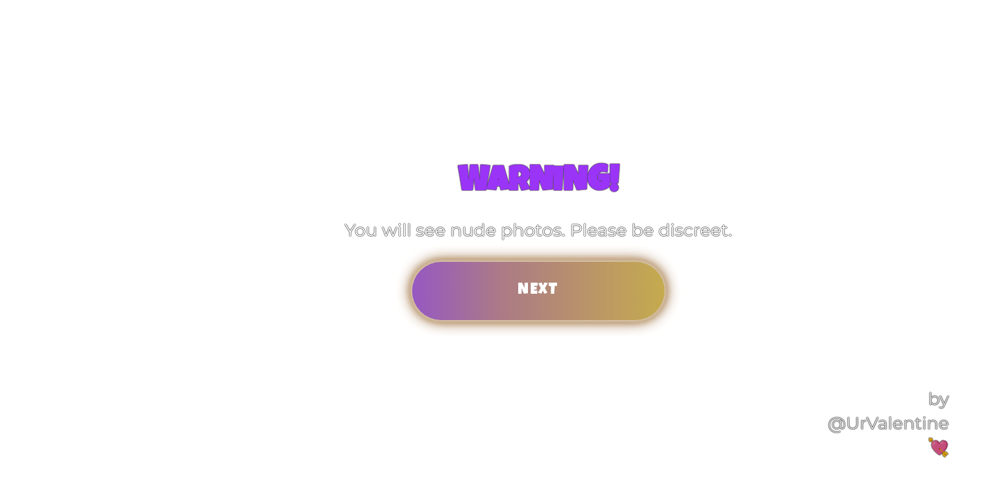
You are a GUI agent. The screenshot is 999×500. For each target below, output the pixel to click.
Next (538, 291)
